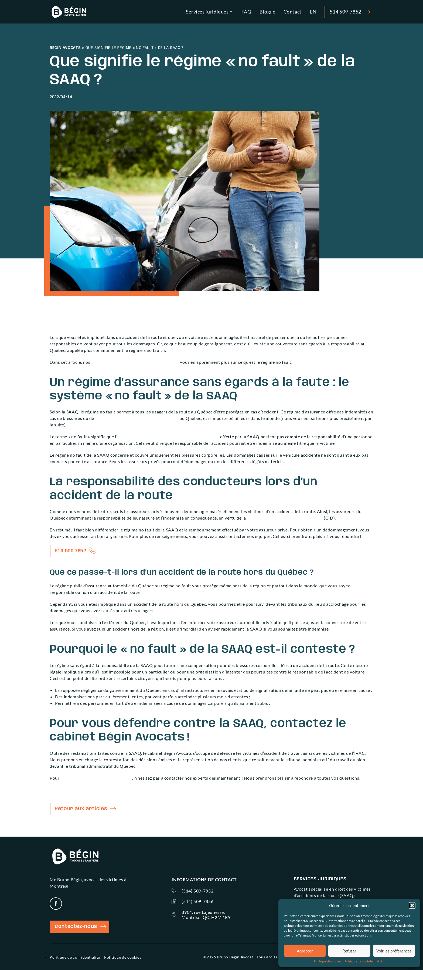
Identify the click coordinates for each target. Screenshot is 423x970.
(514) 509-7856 (197, 901)
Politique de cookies (328, 961)
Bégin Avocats (65, 48)
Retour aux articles (85, 809)
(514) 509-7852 (197, 890)
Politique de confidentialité (363, 961)
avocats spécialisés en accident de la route (135, 362)
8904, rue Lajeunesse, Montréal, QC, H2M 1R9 (206, 915)
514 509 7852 (70, 550)
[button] (412, 905)
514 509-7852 (350, 12)
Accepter (305, 950)
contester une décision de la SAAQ (96, 777)
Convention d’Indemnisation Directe (285, 517)
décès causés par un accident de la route (137, 418)
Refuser (349, 950)
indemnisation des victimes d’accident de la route (168, 436)
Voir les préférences (394, 950)
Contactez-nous (80, 927)
